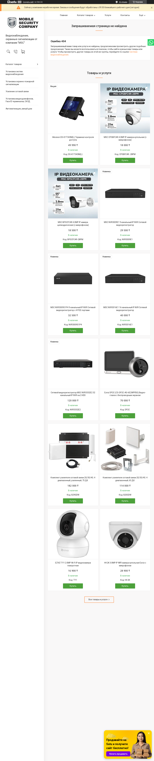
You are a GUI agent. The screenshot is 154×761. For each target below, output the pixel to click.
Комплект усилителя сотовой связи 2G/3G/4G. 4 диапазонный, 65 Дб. (125, 479)
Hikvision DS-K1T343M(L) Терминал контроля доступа (73, 138)
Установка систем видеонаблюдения (14, 72)
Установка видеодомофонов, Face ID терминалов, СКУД (19, 100)
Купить (73, 160)
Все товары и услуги (98, 599)
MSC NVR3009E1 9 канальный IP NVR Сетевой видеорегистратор (125, 223)
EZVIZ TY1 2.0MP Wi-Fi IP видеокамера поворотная (73, 564)
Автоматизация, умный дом (19, 109)
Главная (64, 15)
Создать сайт (28, 2)
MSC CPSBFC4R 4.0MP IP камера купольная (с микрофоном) (125, 138)
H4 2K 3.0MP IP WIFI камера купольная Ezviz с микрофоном (125, 564)
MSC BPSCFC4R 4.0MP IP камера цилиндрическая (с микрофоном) (73, 223)
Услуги (108, 15)
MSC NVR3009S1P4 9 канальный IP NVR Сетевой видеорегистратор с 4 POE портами (72, 308)
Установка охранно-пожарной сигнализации (20, 82)
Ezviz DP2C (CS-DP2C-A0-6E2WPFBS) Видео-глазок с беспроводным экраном (125, 394)
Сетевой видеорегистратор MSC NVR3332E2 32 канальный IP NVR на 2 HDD (73, 394)
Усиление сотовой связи (17, 91)
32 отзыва (123, 2)
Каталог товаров (14, 64)
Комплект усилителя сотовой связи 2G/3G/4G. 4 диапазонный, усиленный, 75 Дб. (73, 479)
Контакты (125, 15)
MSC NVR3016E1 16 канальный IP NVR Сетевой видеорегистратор (125, 308)
